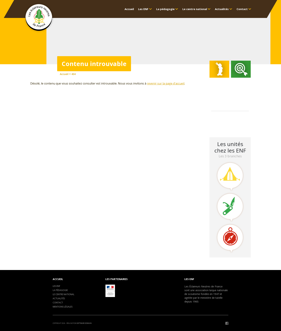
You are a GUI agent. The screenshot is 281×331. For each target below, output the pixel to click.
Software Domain (84, 323)
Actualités (59, 298)
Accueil (58, 279)
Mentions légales (62, 306)
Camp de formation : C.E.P (230, 122)
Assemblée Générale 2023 (229, 118)
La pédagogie (60, 290)
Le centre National (63, 294)
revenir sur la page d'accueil (165, 83)
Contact (58, 302)
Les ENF (56, 286)
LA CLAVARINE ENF (225, 127)
